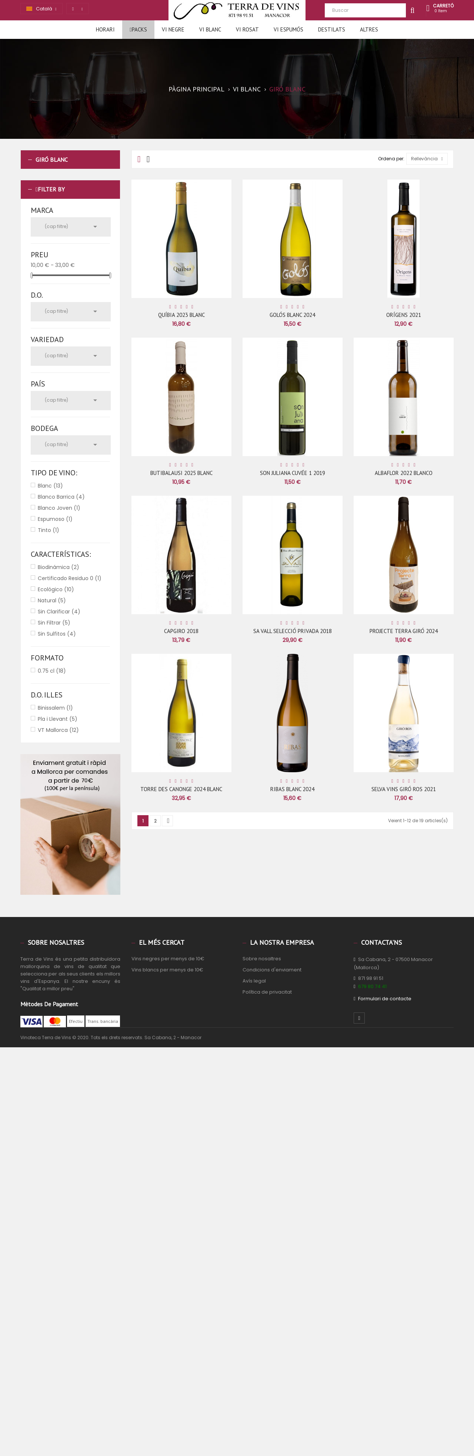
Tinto (48, 530)
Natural (52, 600)
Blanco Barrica (61, 496)
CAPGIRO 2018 (181, 631)
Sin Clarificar (59, 611)
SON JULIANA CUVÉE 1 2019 (292, 472)
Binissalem (55, 707)
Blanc (50, 485)
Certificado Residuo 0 (69, 578)
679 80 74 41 (372, 986)
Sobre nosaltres (262, 958)
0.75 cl (52, 670)
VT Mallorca (58, 730)
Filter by (51, 189)
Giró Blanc (52, 159)
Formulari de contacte (384, 998)
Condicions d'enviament (272, 969)
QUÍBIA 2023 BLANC (181, 314)
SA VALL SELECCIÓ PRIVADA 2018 (292, 631)
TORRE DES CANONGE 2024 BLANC (181, 789)
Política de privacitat (267, 991)
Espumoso (55, 519)
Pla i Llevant (57, 719)
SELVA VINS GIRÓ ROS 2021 (403, 789)
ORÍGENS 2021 (403, 314)
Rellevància (427, 158)
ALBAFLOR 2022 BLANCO (404, 472)
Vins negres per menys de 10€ (167, 958)
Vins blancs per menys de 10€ (167, 969)
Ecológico (56, 589)
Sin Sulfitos (57, 633)
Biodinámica (58, 567)
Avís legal (254, 980)
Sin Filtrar (54, 622)
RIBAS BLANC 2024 (292, 789)
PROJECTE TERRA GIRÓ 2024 (404, 631)
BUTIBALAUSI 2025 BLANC (181, 472)
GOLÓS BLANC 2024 (292, 314)
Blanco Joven (59, 508)
